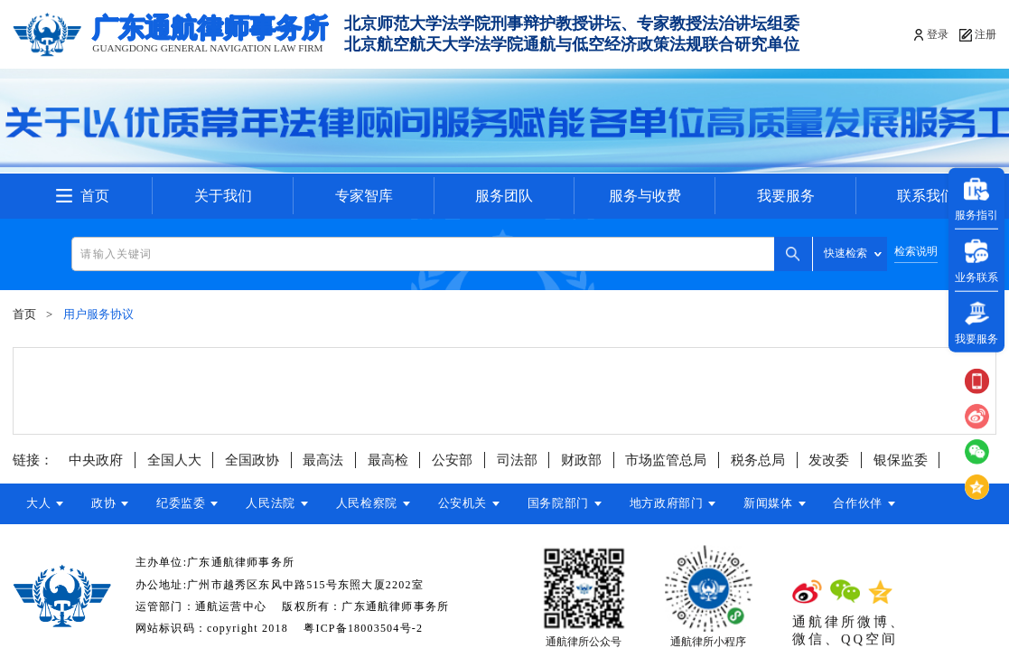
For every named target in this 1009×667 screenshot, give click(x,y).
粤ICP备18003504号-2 (363, 628)
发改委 (828, 460)
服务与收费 (645, 195)
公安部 (452, 460)
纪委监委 (185, 503)
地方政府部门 (679, 503)
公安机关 (472, 503)
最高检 (388, 460)
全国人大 (174, 460)
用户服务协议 (98, 314)
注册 (985, 34)
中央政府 (96, 460)
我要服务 (786, 195)
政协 (105, 503)
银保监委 (901, 460)
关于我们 (223, 195)
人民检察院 (374, 503)
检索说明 (916, 252)
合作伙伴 (874, 503)
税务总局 (758, 460)
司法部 (517, 460)
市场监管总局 (665, 460)
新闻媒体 (783, 503)
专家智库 (364, 195)
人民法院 (276, 503)
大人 (38, 503)
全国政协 (252, 460)
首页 (94, 195)
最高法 (323, 460)
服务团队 (504, 195)
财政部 (581, 460)
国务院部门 (569, 503)
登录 (937, 34)
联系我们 (926, 195)
